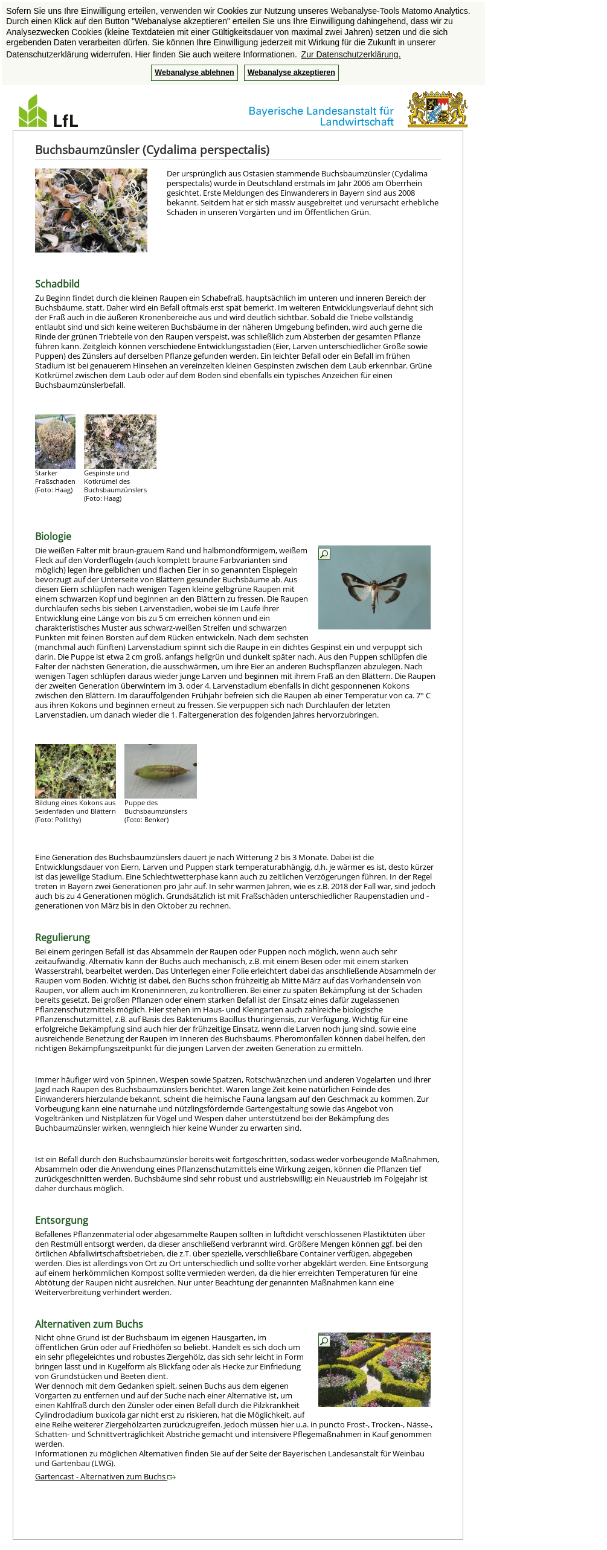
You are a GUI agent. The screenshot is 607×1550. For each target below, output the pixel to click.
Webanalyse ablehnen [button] (194, 72)
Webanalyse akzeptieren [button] (291, 72)
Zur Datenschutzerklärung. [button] (351, 54)
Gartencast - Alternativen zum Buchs (105, 1476)
